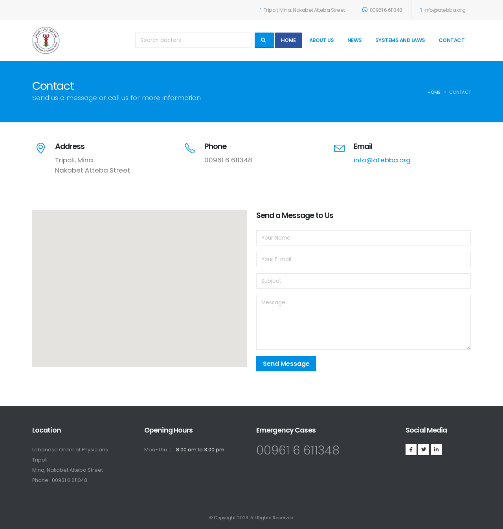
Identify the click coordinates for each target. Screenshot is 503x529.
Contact (452, 40)
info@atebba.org (442, 10)
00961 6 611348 (382, 10)
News (354, 40)
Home (288, 40)
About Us (321, 40)
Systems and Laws (400, 40)
